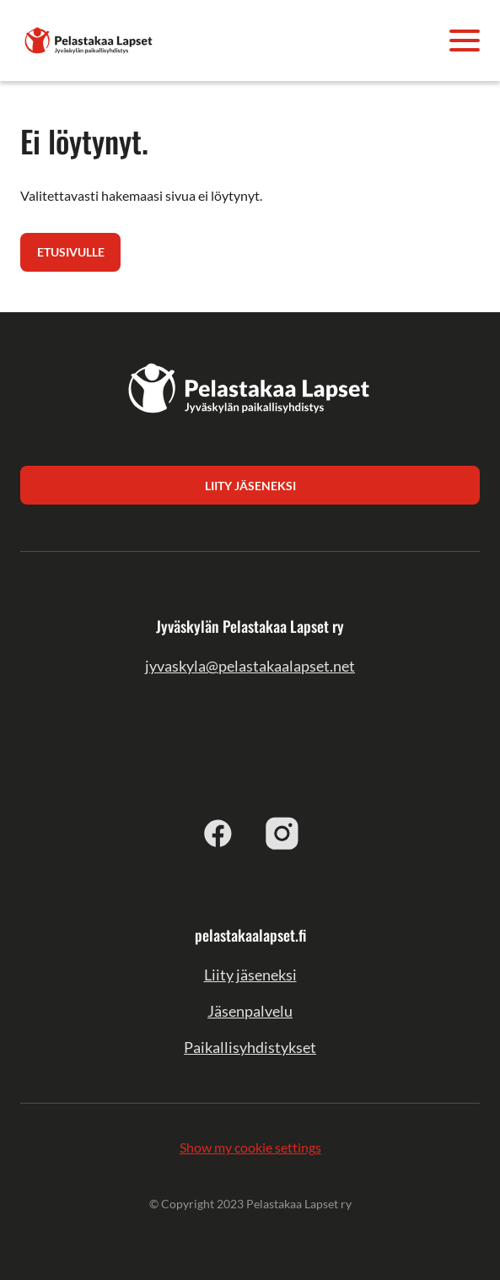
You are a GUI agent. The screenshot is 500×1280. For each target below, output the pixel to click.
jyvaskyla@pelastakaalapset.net (250, 665)
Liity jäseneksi (250, 974)
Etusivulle (71, 252)
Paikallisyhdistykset (250, 1047)
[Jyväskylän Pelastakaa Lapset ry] (89, 38)
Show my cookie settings (250, 1147)
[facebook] (218, 833)
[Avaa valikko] (464, 40)
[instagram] (282, 833)
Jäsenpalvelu (250, 1011)
